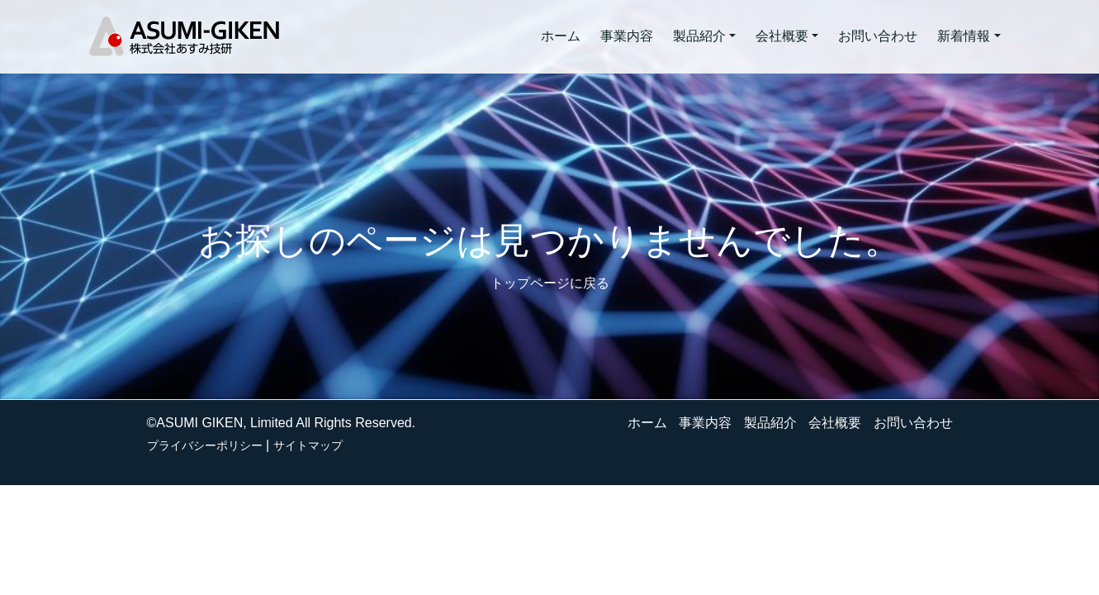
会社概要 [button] (782, 36)
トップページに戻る (549, 283)
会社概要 (834, 423)
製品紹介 (770, 423)
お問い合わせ (877, 36)
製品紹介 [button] (699, 36)
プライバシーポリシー (205, 445)
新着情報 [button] (963, 36)
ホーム (560, 36)
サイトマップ (308, 445)
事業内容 (626, 36)
